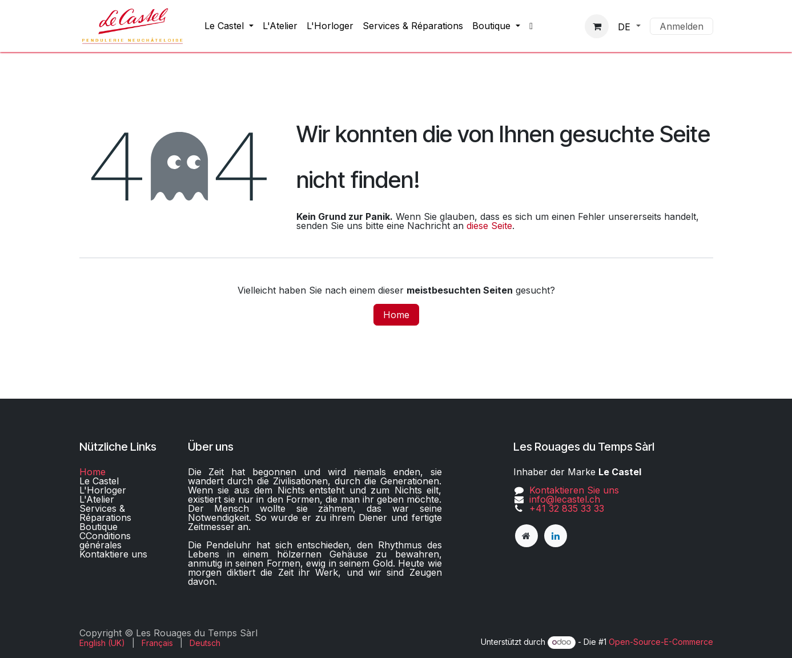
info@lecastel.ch (564, 499)
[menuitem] (229, 26)
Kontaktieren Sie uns (574, 490)
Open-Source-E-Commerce (661, 642)
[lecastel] (526, 535)
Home (396, 314)
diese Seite (489, 225)
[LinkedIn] (555, 535)
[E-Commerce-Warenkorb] (597, 26)
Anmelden (681, 26)
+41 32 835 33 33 (566, 508)
